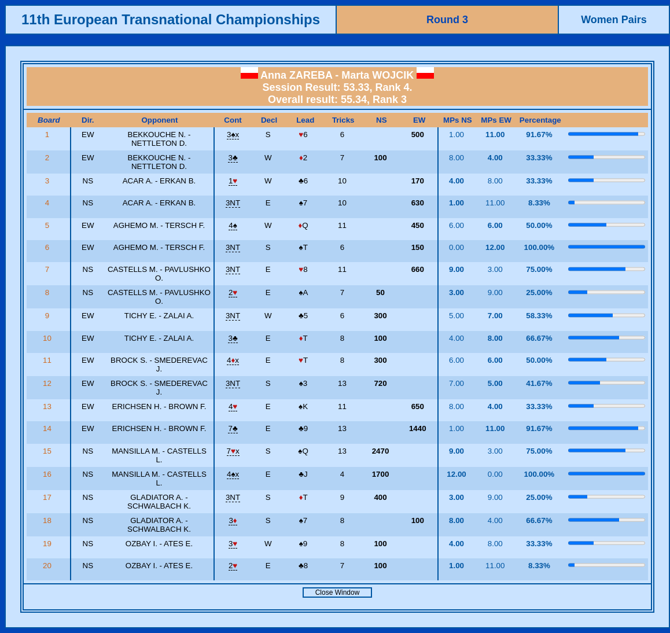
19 (48, 543)
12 (48, 383)
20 (48, 565)
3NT (233, 202)
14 (48, 428)
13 (48, 406)
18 (48, 520)
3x (233, 134)
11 (48, 360)
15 (48, 451)
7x (233, 451)
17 (48, 497)
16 (48, 474)
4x (233, 360)
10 (48, 338)
